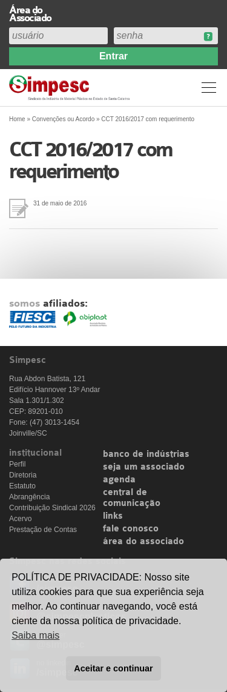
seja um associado (144, 467)
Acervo (20, 518)
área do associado (143, 541)
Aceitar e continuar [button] (113, 668)
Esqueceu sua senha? (207, 36)
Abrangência (29, 497)
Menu (209, 87)
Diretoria (22, 475)
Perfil (17, 464)
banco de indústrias (146, 454)
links (113, 516)
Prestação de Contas (43, 529)
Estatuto (22, 486)
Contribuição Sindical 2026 (52, 508)
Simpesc (71, 87)
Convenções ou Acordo (63, 119)
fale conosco (131, 529)
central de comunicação (131, 498)
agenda (119, 479)
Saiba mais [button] (35, 635)
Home (17, 119)
